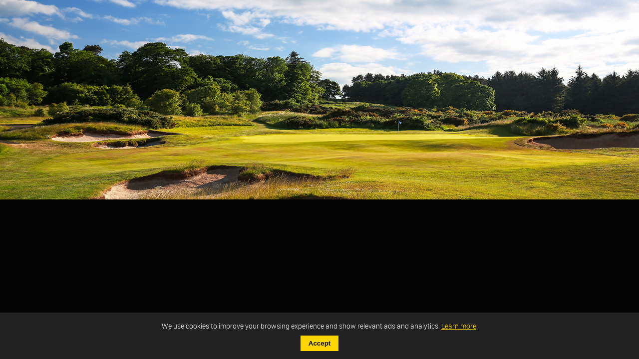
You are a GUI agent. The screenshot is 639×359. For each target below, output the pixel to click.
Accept (319, 343)
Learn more (458, 326)
